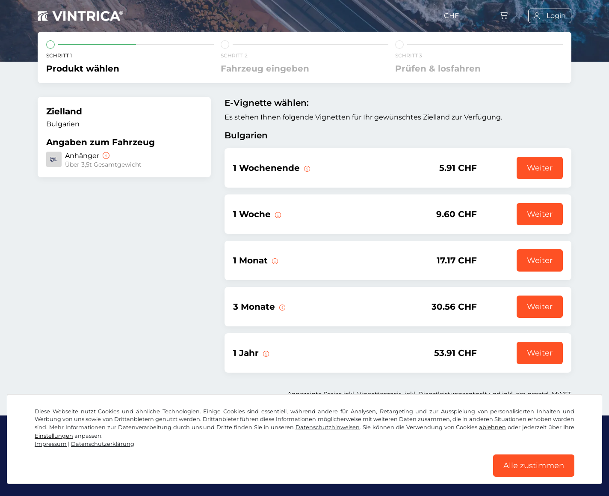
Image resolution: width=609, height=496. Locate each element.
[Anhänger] (105, 156)
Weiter (540, 168)
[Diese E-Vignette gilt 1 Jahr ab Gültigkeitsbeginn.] (265, 353)
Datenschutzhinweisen (328, 427)
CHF (451, 16)
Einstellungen (54, 436)
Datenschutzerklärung (102, 444)
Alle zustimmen (533, 465)
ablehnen (492, 427)
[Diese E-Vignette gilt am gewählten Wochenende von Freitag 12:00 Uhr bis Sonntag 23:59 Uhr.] (306, 168)
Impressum (51, 444)
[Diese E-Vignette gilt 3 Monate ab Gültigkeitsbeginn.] (281, 307)
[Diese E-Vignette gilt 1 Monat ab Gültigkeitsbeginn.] (274, 260)
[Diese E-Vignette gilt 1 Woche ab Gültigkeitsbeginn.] (277, 214)
